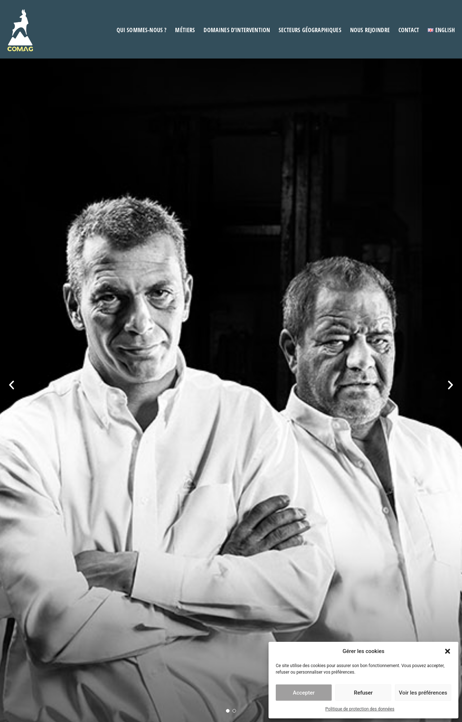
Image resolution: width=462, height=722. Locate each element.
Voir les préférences (423, 692)
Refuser (363, 692)
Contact (408, 30)
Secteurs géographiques (310, 30)
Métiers (185, 30)
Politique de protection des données (359, 709)
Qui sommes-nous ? (142, 30)
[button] (447, 651)
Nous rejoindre (370, 30)
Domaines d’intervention (237, 30)
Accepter (303, 692)
